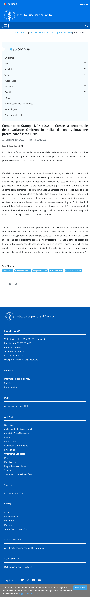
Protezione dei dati (13, 115)
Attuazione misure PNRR (16, 406)
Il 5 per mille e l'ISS (13, 493)
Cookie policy (10, 387)
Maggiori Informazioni (28, 593)
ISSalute (8, 98)
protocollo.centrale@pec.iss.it (23, 359)
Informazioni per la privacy (17, 378)
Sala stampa (21, 32)
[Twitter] (4, 283)
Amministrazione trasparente (18, 103)
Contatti (8, 383)
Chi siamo (45, 57)
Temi (45, 63)
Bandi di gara (10, 109)
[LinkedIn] (15, 283)
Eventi (45, 92)
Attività (45, 69)
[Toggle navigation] (5, 26)
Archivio (68, 32)
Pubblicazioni (45, 80)
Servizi (45, 75)
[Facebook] (10, 283)
